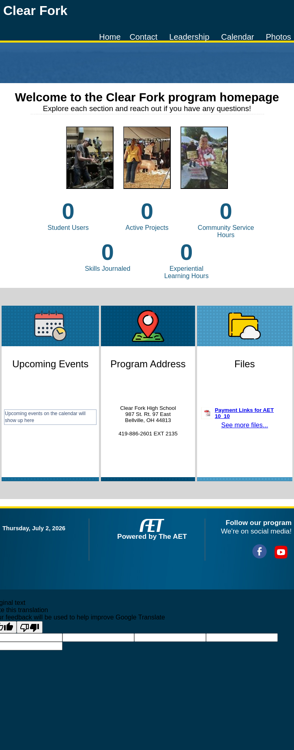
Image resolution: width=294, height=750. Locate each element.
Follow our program (258, 523)
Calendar (237, 36)
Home (109, 36)
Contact (143, 36)
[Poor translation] (30, 627)
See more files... (244, 425)
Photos (278, 36)
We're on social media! (256, 531)
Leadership (189, 36)
